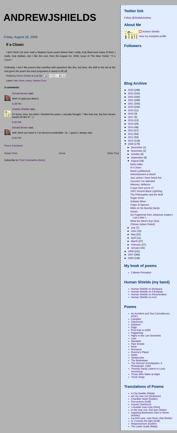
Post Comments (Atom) (32, 160)
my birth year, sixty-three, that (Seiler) (151, 418)
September (137, 157)
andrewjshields (49, 17)
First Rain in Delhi (141, 330)
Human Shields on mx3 (144, 297)
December (137, 147)
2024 (131, 93)
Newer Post (10, 153)
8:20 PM (16, 122)
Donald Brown (20, 93)
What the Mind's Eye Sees (144, 221)
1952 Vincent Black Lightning (146, 191)
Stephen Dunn (39, 80)
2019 (131, 110)
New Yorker (19, 80)
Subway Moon (138, 201)
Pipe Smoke (137, 344)
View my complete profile (152, 36)
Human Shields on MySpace (146, 289)
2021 (131, 103)
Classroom (137, 321)
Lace (133, 338)
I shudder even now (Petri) (145, 407)
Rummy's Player (140, 352)
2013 (131, 130)
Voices (134, 211)
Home (62, 153)
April (134, 237)
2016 (131, 120)
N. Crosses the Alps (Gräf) (145, 421)
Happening (137, 332)
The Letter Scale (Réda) (144, 426)
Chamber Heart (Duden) (144, 398)
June (134, 231)
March (135, 241)
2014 (131, 127)
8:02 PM (16, 138)
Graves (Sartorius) (141, 404)
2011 (131, 137)
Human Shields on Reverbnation (149, 294)
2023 (131, 96)
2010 (131, 140)
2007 (131, 254)
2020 (131, 106)
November (137, 150)
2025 (131, 90)
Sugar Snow (137, 198)
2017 (131, 117)
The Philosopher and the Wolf (146, 194)
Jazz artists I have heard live (145, 177)
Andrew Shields (20, 109)
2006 (131, 258)
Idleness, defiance (140, 184)
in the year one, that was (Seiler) (149, 410)
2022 (131, 100)
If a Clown (135, 167)
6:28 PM (16, 103)
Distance (136, 324)
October (136, 154)
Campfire (136, 319)
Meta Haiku (136, 164)
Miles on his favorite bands (145, 208)
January (136, 247)
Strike (134, 355)
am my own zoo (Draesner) (146, 396)
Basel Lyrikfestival (140, 171)
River (134, 346)
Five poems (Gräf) (141, 401)
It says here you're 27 (142, 188)
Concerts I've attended (142, 181)
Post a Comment (13, 145)
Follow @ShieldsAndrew (137, 17)
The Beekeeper (139, 360)
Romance (136, 349)
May (133, 234)
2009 (131, 144)
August (135, 160)
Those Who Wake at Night (145, 374)
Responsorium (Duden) (144, 423)
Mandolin (136, 341)
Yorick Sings (138, 377)
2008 (131, 251)
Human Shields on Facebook (147, 291)
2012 (131, 134)
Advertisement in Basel (143, 174)
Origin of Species (139, 204)
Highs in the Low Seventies (146, 335)
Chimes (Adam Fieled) (142, 224)
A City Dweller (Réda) (143, 393)
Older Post (113, 153)
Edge (134, 327)
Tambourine (137, 357)
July (133, 227)
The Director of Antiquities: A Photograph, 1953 (146, 364)
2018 (131, 113)
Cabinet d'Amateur (141, 272)
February (136, 244)
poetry (28, 80)
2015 (131, 123)
